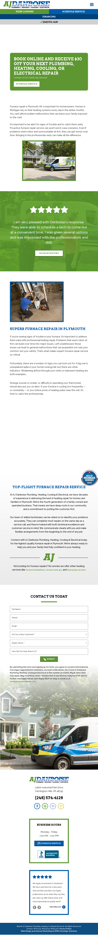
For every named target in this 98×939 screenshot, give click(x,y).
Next (39, 912)
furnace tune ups (59, 570)
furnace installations (37, 570)
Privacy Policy (65, 933)
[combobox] (49, 638)
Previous (34, 912)
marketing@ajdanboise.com (23, 686)
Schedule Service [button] (26, 84)
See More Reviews (49, 253)
